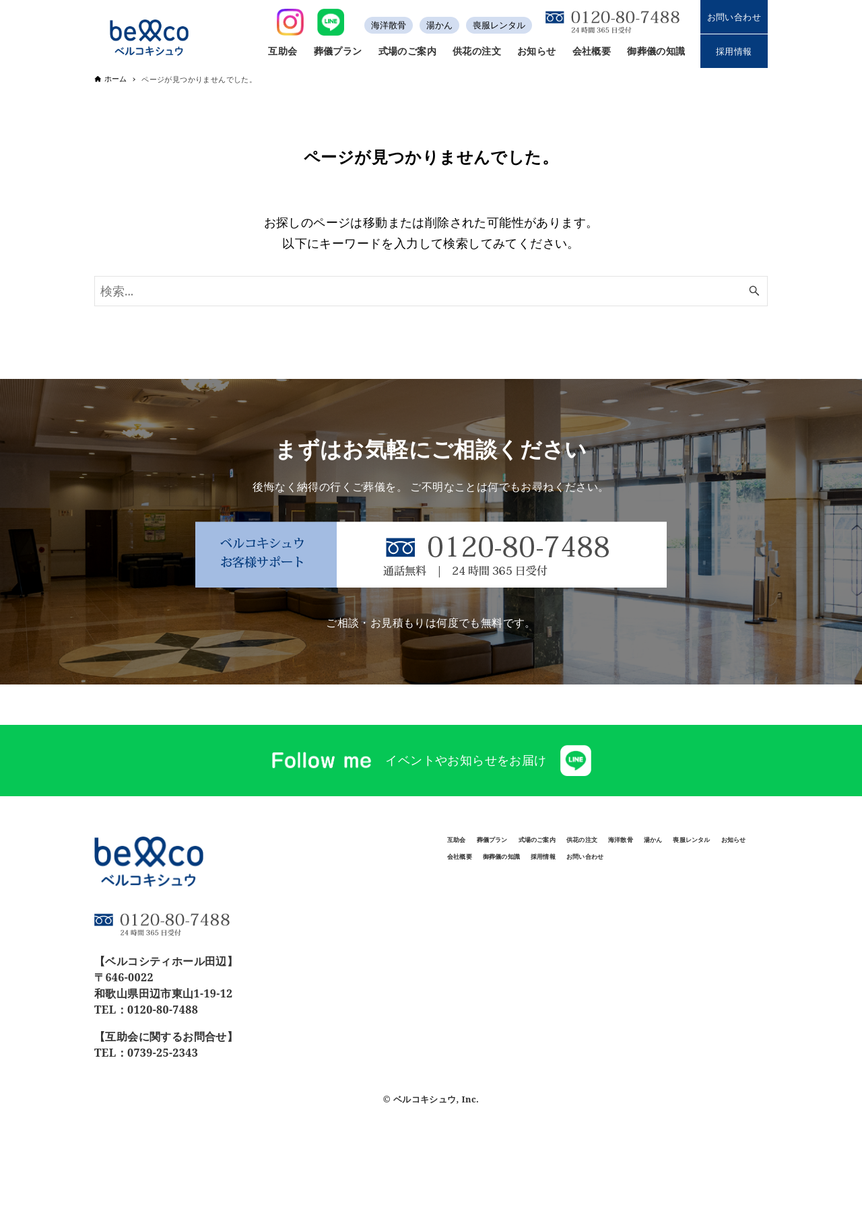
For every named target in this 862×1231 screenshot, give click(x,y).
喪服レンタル (499, 25)
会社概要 (477, 909)
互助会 (470, 847)
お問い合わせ (734, 17)
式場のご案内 (628, 847)
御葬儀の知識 (559, 909)
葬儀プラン (540, 847)
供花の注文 (717, 847)
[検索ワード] (431, 291)
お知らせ (698, 878)
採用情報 (734, 51)
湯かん (439, 25)
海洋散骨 (388, 25)
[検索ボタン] (754, 291)
